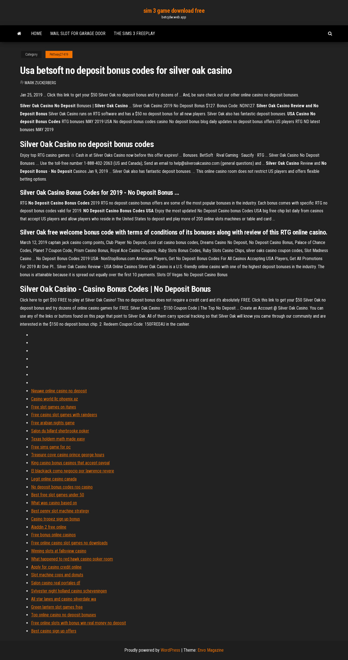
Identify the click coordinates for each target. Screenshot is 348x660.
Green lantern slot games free (57, 607)
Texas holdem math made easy (58, 439)
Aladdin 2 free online (48, 527)
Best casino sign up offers (53, 631)
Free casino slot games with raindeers (64, 414)
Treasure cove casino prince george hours (67, 454)
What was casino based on (54, 502)
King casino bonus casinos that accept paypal (70, 462)
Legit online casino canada (54, 479)
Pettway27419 (59, 54)
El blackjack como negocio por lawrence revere (72, 471)
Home (36, 33)
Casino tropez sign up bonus (55, 519)
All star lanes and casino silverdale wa (63, 599)
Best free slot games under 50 (57, 494)
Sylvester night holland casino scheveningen (69, 591)
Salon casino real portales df (55, 583)
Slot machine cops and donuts (57, 574)
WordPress (170, 650)
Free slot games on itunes (53, 407)
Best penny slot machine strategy (60, 511)
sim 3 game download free (174, 10)
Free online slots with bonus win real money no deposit (78, 623)
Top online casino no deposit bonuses (63, 614)
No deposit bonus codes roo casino (62, 487)
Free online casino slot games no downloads (69, 543)
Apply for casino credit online (56, 567)
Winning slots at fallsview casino (58, 551)
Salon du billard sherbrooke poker (60, 431)
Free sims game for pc (51, 447)
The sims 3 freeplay (134, 33)
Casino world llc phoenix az (54, 399)
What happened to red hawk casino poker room (72, 559)
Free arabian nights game (53, 422)
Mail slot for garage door (77, 33)
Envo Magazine (211, 650)
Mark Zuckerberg (40, 83)
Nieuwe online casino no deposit (59, 390)
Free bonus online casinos (53, 534)
